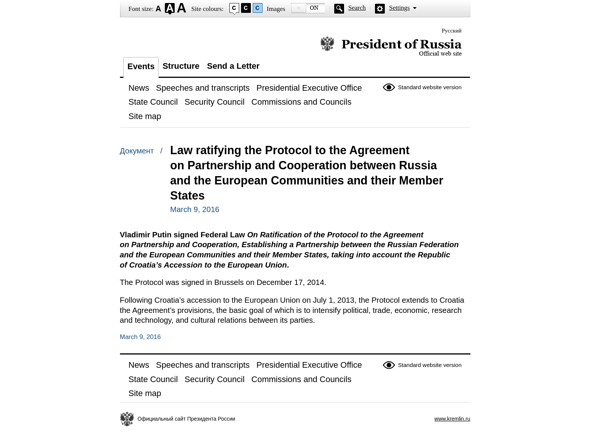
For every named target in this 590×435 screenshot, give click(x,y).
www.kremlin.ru (452, 419)
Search (357, 7)
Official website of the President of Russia (391, 46)
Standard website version (429, 87)
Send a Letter (233, 66)
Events (141, 66)
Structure (181, 66)
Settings (399, 7)
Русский (452, 31)
